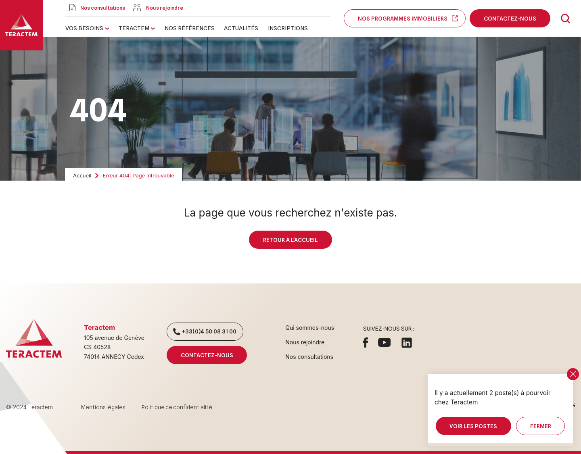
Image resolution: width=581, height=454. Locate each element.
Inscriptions (288, 28)
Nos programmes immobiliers (405, 18)
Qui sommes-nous (309, 327)
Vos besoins (84, 28)
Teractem (134, 28)
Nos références (190, 28)
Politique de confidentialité (177, 407)
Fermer (540, 426)
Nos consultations (309, 356)
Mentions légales (103, 407)
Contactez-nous (510, 18)
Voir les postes (473, 426)
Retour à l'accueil (290, 240)
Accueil (82, 175)
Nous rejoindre (304, 342)
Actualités (241, 28)
